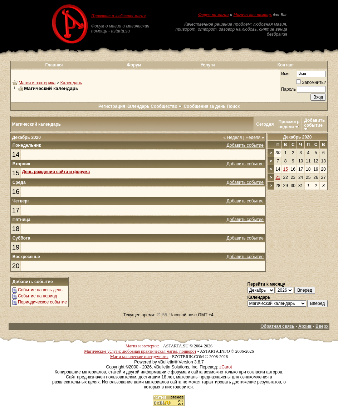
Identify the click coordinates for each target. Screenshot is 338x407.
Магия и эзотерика (37, 82)
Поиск (233, 106)
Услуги (208, 64)
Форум (134, 64)
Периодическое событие (42, 302)
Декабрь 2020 (297, 137)
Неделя (232, 137)
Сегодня (265, 124)
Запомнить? (311, 82)
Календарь (71, 82)
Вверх (321, 326)
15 (16, 173)
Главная (54, 64)
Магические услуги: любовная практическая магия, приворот (140, 351)
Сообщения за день (204, 106)
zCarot (225, 367)
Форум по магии (213, 14)
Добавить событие (314, 123)
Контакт (286, 64)
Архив (305, 326)
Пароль (288, 89)
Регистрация (111, 106)
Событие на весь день (40, 289)
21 (277, 177)
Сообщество (166, 106)
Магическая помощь (252, 14)
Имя (285, 73)
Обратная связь (277, 326)
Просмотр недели (288, 124)
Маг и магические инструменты (139, 356)
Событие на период (37, 295)
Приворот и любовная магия (118, 15)
